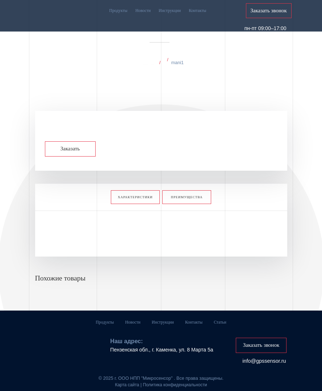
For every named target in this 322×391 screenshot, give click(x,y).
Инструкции (170, 10)
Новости (143, 10)
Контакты (197, 10)
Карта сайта (127, 379)
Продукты (118, 10)
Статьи (220, 319)
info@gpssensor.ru (264, 356)
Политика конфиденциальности (175, 379)
